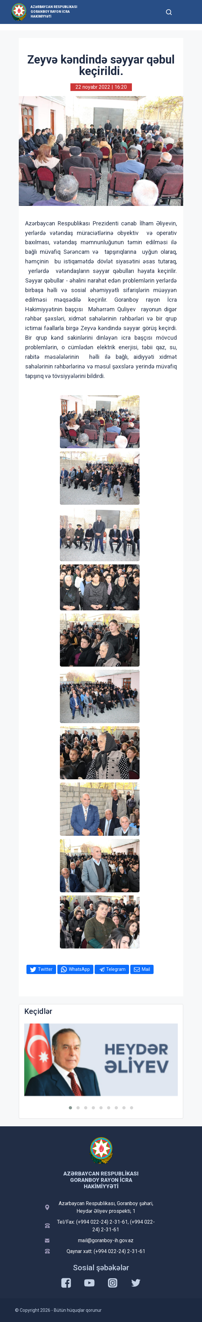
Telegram (116, 969)
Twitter (45, 969)
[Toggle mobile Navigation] (184, 12)
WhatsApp (79, 969)
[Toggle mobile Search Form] (169, 11)
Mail (146, 969)
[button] (70, 1108)
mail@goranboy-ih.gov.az (105, 1240)
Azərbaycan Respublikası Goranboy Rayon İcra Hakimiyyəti (54, 11)
